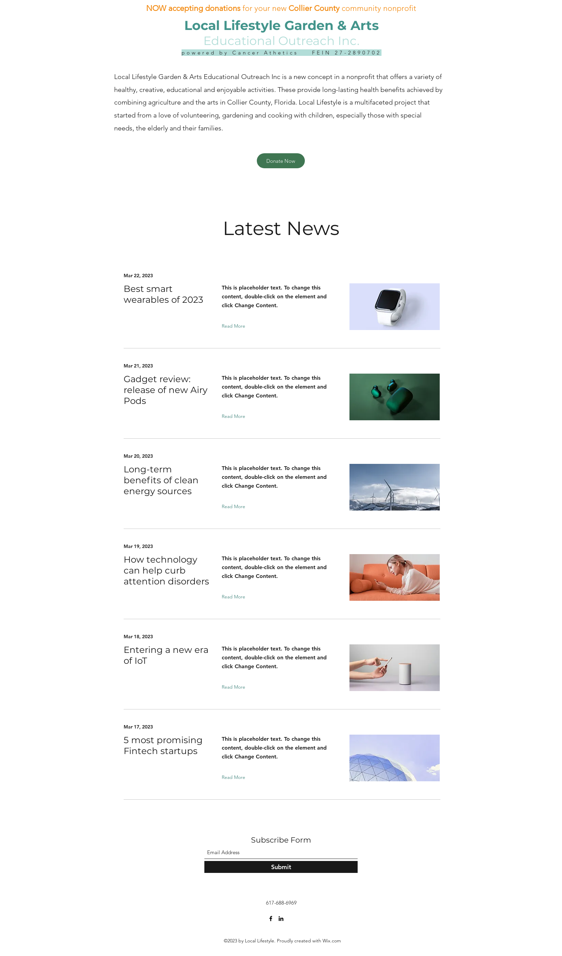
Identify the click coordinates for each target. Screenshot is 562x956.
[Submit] (281, 867)
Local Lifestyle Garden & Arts (281, 25)
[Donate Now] (281, 160)
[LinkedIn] (281, 918)
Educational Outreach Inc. (281, 40)
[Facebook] (270, 918)
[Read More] (235, 326)
